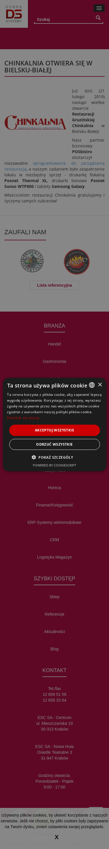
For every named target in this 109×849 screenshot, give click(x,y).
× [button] (100, 385)
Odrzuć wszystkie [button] (54, 444)
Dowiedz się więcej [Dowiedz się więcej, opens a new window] (23, 417)
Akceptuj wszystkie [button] (54, 430)
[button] (54, 457)
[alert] (54, 424)
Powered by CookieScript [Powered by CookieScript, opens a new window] (54, 465)
